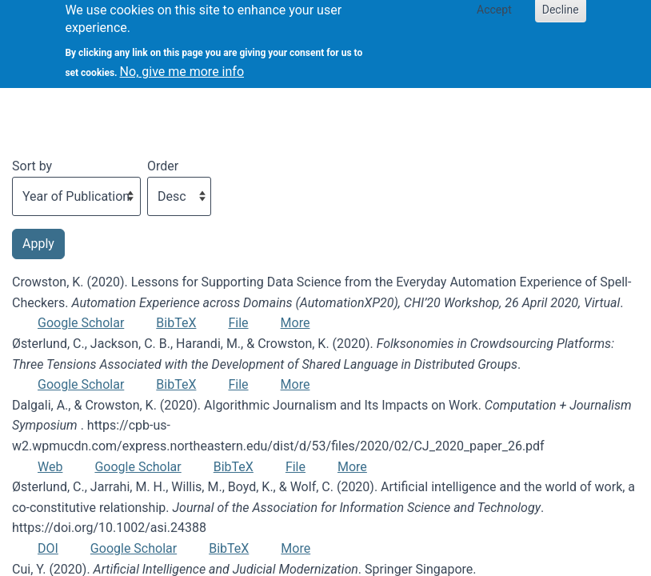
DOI (48, 548)
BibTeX (176, 322)
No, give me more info (182, 64)
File (238, 322)
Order (162, 166)
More (295, 322)
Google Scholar (81, 322)
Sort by (32, 166)
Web (50, 466)
